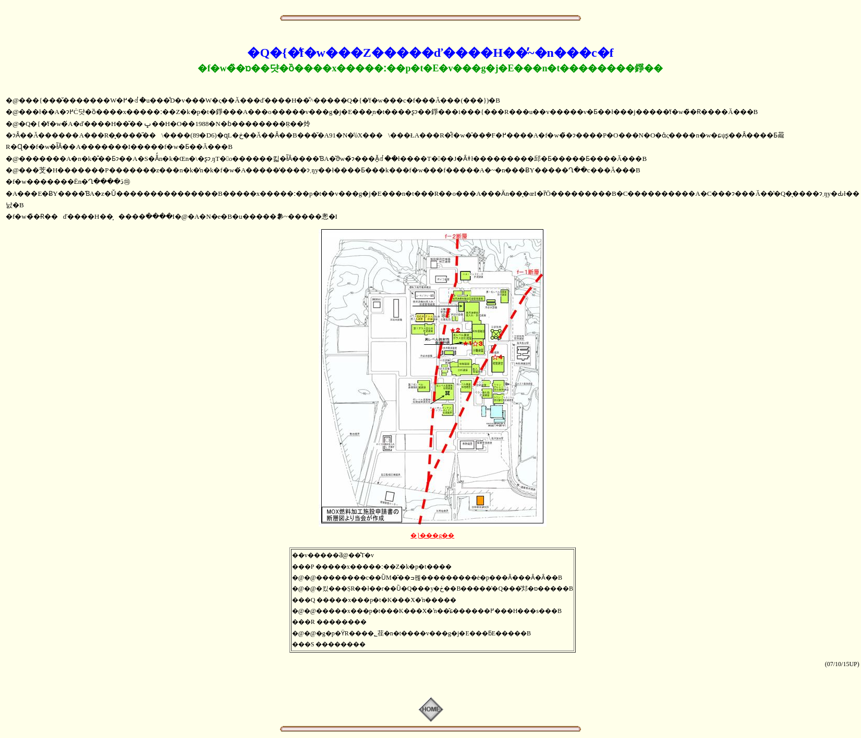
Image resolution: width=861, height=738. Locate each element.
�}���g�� (432, 535)
